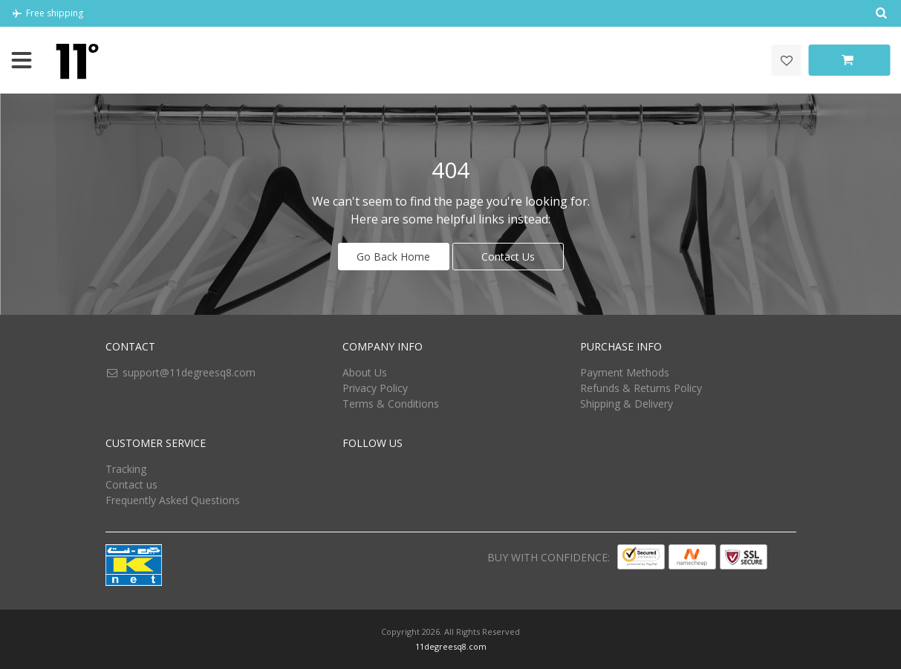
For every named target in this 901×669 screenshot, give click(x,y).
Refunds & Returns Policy (641, 388)
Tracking (125, 469)
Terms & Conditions (390, 403)
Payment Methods (624, 372)
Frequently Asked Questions (172, 500)
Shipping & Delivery (626, 403)
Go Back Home (393, 256)
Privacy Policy (375, 388)
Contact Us (508, 256)
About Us (364, 372)
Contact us (131, 484)
